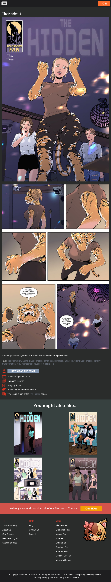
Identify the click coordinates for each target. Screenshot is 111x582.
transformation (14, 361)
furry (19, 364)
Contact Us (34, 530)
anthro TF (68, 361)
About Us (6, 530)
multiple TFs (48, 364)
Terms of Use (56, 577)
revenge (38, 364)
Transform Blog (9, 525)
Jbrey (18, 385)
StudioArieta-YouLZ (27, 389)
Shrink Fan (61, 543)
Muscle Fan (61, 534)
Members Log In (10, 538)
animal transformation (32, 361)
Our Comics (7, 534)
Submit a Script (9, 543)
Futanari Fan (61, 551)
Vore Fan (60, 538)
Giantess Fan (62, 525)
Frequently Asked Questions (88, 574)
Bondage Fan (62, 547)
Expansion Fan (63, 530)
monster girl (27, 364)
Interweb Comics (63, 560)
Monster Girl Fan (63, 556)
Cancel (32, 534)
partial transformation (53, 361)
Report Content (72, 577)
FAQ (31, 525)
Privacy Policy (40, 577)
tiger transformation (83, 361)
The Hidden (35, 394)
